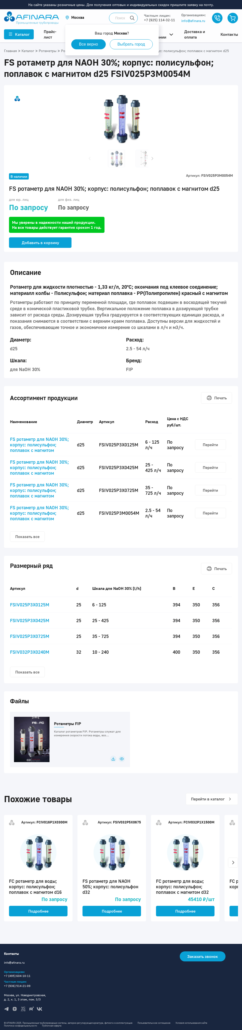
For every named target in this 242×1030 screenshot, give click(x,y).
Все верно (88, 44)
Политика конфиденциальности (20, 1025)
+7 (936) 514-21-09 (17, 986)
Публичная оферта (52, 1025)
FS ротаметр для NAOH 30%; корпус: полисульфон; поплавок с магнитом (39, 444)
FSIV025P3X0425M (29, 620)
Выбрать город (131, 44)
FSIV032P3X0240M (29, 652)
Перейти (210, 444)
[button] (74, 17)
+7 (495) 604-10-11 (17, 976)
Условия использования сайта (191, 1022)
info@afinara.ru (193, 21)
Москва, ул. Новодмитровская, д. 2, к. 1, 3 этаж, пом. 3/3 (25, 997)
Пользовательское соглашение (154, 1022)
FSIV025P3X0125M (29, 604)
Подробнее (38, 911)
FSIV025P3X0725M (29, 636)
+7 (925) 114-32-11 (159, 20)
